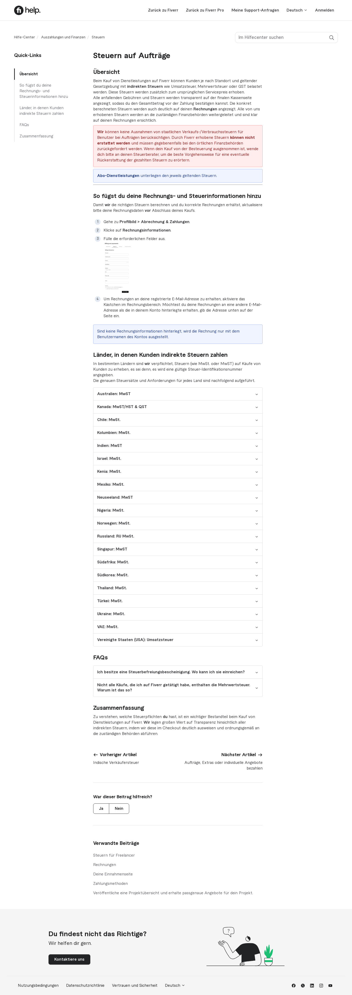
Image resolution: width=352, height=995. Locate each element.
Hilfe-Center (24, 37)
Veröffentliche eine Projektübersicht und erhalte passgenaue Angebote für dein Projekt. (173, 893)
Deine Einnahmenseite (113, 874)
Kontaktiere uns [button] (69, 959)
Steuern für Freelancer (114, 855)
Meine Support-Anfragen (255, 10)
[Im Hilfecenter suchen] (286, 37)
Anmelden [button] (324, 10)
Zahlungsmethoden (110, 884)
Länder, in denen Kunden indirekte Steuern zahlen (42, 111)
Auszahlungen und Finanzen (63, 37)
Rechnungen (104, 865)
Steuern (98, 37)
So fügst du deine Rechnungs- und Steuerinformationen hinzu (44, 91)
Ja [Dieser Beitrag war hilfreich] (101, 808)
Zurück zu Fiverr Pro (205, 10)
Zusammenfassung (36, 136)
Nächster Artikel (238, 755)
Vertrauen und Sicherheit (134, 985)
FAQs (24, 125)
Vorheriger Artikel (118, 755)
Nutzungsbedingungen (38, 985)
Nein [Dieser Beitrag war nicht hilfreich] (119, 808)
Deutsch (297, 10)
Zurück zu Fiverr (163, 10)
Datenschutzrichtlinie (85, 985)
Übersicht (29, 74)
